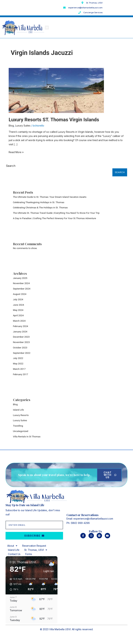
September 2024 (21, 288)
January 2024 (20, 331)
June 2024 (18, 304)
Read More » (16, 152)
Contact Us (14, 554)
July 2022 (18, 358)
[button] (47, 28)
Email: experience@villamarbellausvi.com (89, 518)
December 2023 (21, 336)
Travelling (18, 425)
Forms (28, 554)
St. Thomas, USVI (35, 550)
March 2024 (19, 320)
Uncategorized (20, 431)
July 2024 (18, 299)
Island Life (18, 409)
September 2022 (21, 353)
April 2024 (18, 315)
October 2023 (20, 347)
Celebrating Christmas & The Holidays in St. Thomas (40, 207)
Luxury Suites (22, 125)
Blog (11, 125)
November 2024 (21, 283)
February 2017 (20, 374)
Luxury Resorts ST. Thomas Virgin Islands (54, 119)
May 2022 (18, 363)
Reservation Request (34, 545)
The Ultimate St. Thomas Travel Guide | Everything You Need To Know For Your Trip (56, 212)
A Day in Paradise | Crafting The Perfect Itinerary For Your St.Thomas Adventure (54, 218)
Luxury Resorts (21, 415)
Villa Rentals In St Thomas (27, 436)
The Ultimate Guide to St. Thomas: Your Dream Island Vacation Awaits (49, 196)
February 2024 (20, 326)
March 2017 (19, 369)
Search (10, 166)
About (12, 546)
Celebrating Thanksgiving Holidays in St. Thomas (38, 202)
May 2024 (18, 310)
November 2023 (21, 342)
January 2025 (20, 278)
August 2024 (19, 294)
